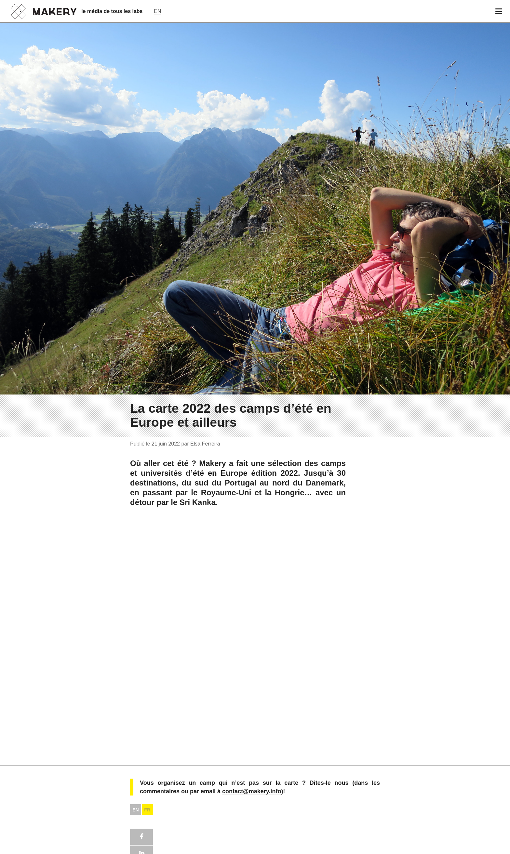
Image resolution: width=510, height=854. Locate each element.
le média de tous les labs (112, 11)
